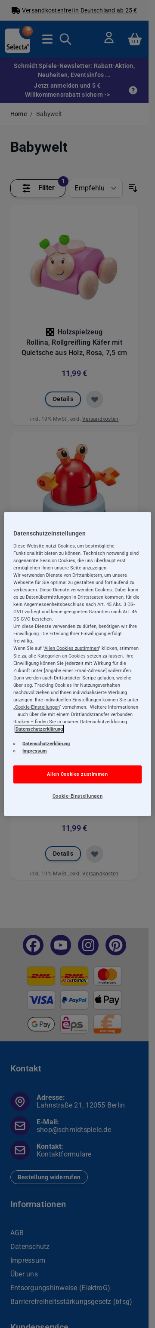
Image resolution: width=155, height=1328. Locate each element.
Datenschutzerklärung (39, 729)
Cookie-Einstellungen (77, 796)
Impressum (34, 751)
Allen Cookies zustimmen (77, 774)
